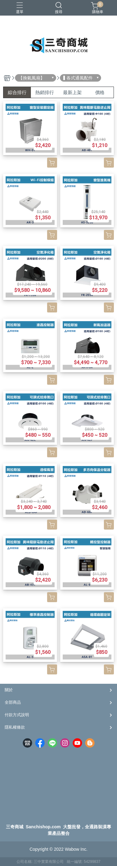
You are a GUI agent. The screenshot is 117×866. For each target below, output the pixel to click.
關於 (9, 690)
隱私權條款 (15, 727)
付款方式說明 (17, 714)
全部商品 (13, 702)
